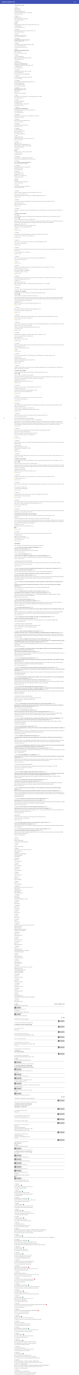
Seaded (75, 1)
